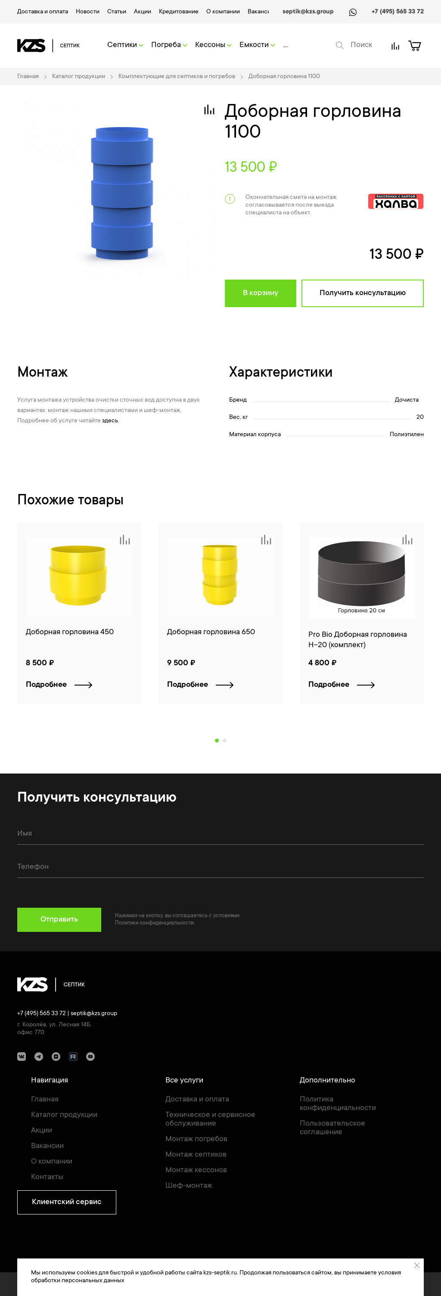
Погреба (169, 45)
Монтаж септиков (196, 1155)
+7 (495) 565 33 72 (398, 12)
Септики (125, 45)
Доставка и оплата (42, 12)
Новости (87, 12)
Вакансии (261, 12)
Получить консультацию (363, 293)
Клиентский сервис (67, 1202)
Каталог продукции (64, 1115)
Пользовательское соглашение (332, 1128)
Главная (45, 1099)
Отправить (59, 919)
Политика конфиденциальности (338, 1104)
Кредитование (179, 12)
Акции (142, 12)
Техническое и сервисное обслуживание (210, 1119)
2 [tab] (225, 740)
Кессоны (213, 45)
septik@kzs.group (308, 12)
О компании (223, 12)
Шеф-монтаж (188, 1186)
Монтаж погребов (196, 1139)
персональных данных (93, 1280)
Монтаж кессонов (196, 1170)
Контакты (47, 1177)
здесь (110, 421)
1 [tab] (217, 740)
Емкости (257, 45)
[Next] (421, 622)
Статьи (116, 12)
